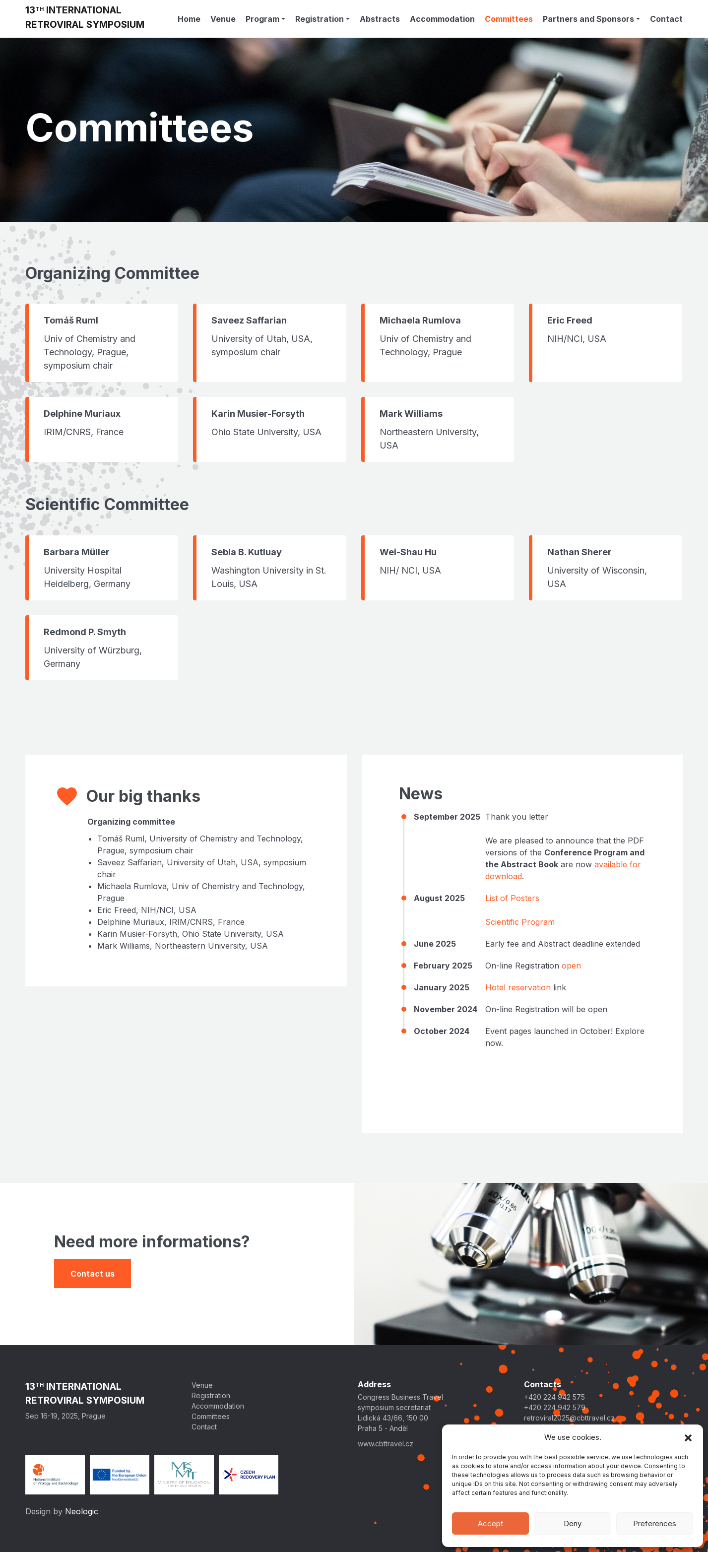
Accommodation (442, 19)
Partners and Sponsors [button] (588, 19)
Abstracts (380, 19)
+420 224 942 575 (554, 1397)
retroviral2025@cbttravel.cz (569, 1418)
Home (189, 19)
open (571, 965)
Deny (572, 1523)
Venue (223, 19)
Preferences (654, 1523)
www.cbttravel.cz (385, 1443)
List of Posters (512, 898)
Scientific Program (520, 922)
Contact (666, 19)
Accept (490, 1523)
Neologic (81, 1511)
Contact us (92, 1274)
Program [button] (262, 19)
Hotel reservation (518, 987)
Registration (211, 1395)
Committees (509, 19)
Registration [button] (319, 19)
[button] (688, 1437)
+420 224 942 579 (554, 1407)
